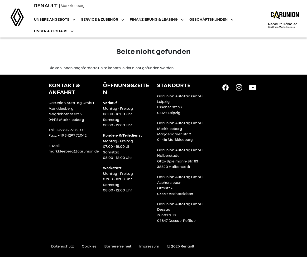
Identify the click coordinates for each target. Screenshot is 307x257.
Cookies (89, 246)
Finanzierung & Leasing (154, 19)
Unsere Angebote (52, 19)
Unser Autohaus (51, 31)
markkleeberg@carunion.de (73, 151)
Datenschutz (62, 246)
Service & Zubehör (100, 19)
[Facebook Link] (225, 87)
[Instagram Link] (239, 87)
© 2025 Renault (180, 246)
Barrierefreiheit (117, 246)
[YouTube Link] (253, 87)
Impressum (149, 246)
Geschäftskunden (208, 19)
